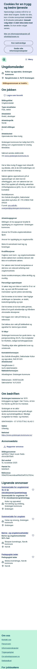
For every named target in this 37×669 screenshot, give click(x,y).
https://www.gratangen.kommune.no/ (17, 435)
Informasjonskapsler (10, 648)
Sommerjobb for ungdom (13, 516)
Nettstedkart (7, 661)
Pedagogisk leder (10, 554)
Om (11, 656)
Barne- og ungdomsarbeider (15, 533)
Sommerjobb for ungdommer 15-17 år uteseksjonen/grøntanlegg (15, 490)
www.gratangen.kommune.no (17, 156)
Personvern (6, 644)
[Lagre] (33, 489)
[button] (14, 446)
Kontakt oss (6, 640)
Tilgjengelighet (8, 652)
